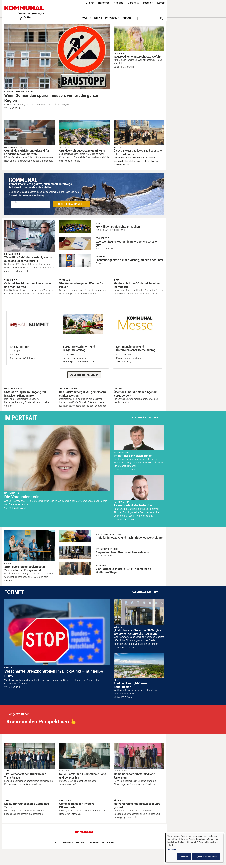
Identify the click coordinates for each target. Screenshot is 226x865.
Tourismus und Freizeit (71, 389)
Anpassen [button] (171, 849)
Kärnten (118, 800)
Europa (8, 667)
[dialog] (194, 847)
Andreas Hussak (17, 508)
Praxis (126, 17)
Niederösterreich (13, 147)
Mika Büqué (14, 687)
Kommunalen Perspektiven (41, 722)
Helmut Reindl (107, 248)
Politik (86, 17)
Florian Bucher (126, 647)
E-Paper (90, 2)
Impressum (67, 842)
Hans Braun (15, 108)
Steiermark (65, 280)
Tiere (116, 280)
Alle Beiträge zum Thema (145, 417)
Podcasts (148, 2)
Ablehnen (184, 857)
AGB (57, 842)
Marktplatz (133, 2)
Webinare (118, 2)
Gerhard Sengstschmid (112, 230)
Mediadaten (108, 842)
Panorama (112, 17)
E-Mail (14, 202)
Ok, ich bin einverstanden (206, 857)
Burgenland (65, 800)
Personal (64, 771)
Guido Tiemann (125, 697)
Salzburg (64, 147)
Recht (98, 17)
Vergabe (118, 389)
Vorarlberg (120, 771)
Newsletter (103, 2)
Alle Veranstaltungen (84, 374)
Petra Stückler (126, 67)
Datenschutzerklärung (87, 842)
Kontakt (161, 2)
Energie (8, 563)
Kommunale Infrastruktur (18, 91)
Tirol (7, 771)
